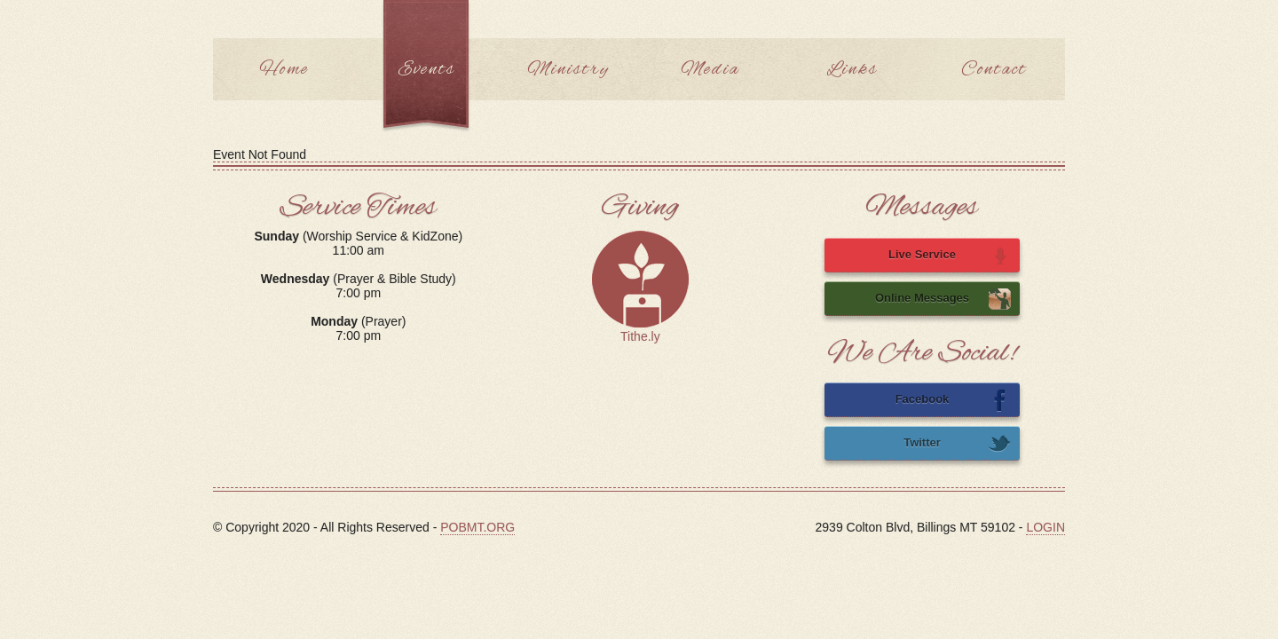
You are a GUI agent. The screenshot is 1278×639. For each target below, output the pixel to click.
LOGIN (1045, 527)
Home (284, 70)
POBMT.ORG (477, 527)
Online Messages (943, 299)
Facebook (953, 400)
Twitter (957, 443)
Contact (994, 70)
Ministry (568, 70)
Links (852, 70)
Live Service (949, 255)
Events (426, 70)
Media (710, 70)
